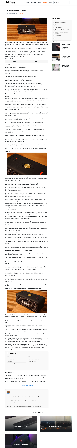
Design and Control (58, 24)
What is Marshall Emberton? (60, 22)
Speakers (27, 428)
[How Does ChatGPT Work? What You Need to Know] (56, 65)
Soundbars (23, 428)
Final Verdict (57, 38)
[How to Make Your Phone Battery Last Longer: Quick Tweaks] (56, 44)
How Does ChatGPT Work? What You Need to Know (66, 67)
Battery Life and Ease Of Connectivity (62, 29)
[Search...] (61, 2)
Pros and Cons (58, 35)
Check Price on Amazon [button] (27, 385)
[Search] (54, 2)
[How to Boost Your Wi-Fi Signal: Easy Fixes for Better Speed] (56, 54)
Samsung (19, 428)
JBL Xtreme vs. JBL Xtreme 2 (21, 444)
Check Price (28, 64)
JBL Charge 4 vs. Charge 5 (55, 426)
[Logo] (11, 1)
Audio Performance (58, 27)
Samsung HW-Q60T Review (21, 426)
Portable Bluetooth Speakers (57, 428)
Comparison (47, 428)
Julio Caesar (21, 13)
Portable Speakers (65, 428)
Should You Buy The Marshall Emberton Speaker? (62, 33)
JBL (50, 428)
